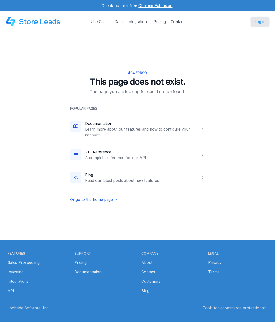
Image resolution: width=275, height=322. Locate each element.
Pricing (160, 21)
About (146, 262)
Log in (260, 21)
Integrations (138, 21)
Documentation (98, 123)
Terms (213, 272)
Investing (15, 272)
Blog (89, 174)
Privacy (215, 262)
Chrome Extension (155, 5)
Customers (151, 281)
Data (118, 21)
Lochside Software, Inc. (28, 308)
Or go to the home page (94, 199)
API (11, 290)
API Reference (98, 152)
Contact (178, 21)
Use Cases (100, 21)
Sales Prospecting (24, 262)
